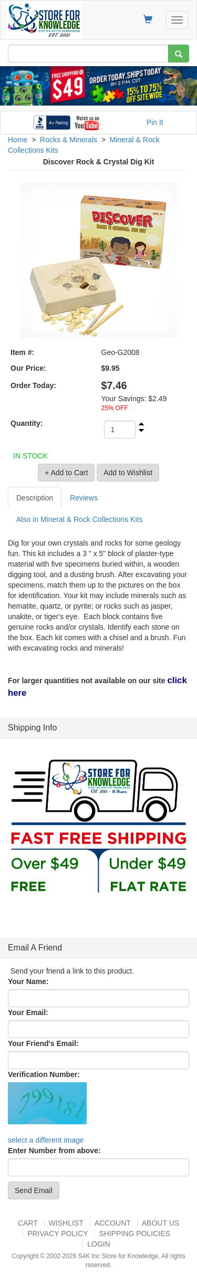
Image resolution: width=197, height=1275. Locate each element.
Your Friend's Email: (43, 1043)
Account (113, 1223)
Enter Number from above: (54, 1150)
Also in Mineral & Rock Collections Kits (79, 519)
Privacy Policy (57, 1233)
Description (34, 498)
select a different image (46, 1140)
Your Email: (28, 1012)
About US (160, 1223)
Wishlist (66, 1223)
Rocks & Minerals (68, 139)
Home (17, 139)
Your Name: (28, 981)
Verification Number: (44, 1074)
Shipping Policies (134, 1233)
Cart (28, 1223)
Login (98, 1244)
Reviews (84, 498)
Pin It (155, 122)
